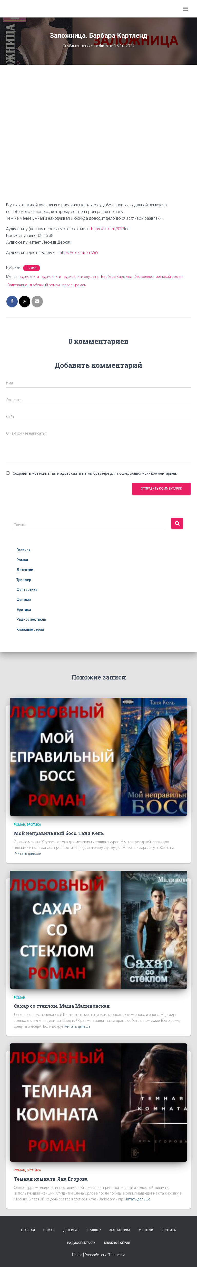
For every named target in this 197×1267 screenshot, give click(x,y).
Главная (23, 550)
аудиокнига (29, 276)
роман (80, 285)
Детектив (24, 570)
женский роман (169, 276)
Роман (31, 268)
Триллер (23, 580)
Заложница (17, 285)
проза (67, 285)
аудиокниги (51, 276)
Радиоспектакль (31, 619)
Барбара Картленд (116, 276)
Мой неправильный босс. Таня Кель (59, 833)
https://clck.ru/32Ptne (110, 228)
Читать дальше (28, 853)
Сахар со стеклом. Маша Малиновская (62, 1006)
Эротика (23, 610)
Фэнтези (23, 600)
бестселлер (144, 276)
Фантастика (26, 589)
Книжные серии (30, 629)
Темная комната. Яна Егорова (51, 1179)
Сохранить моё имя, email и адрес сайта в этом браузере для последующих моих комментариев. (95, 473)
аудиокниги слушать (81, 276)
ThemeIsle (116, 1255)
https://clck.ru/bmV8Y (79, 252)
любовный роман (45, 285)
